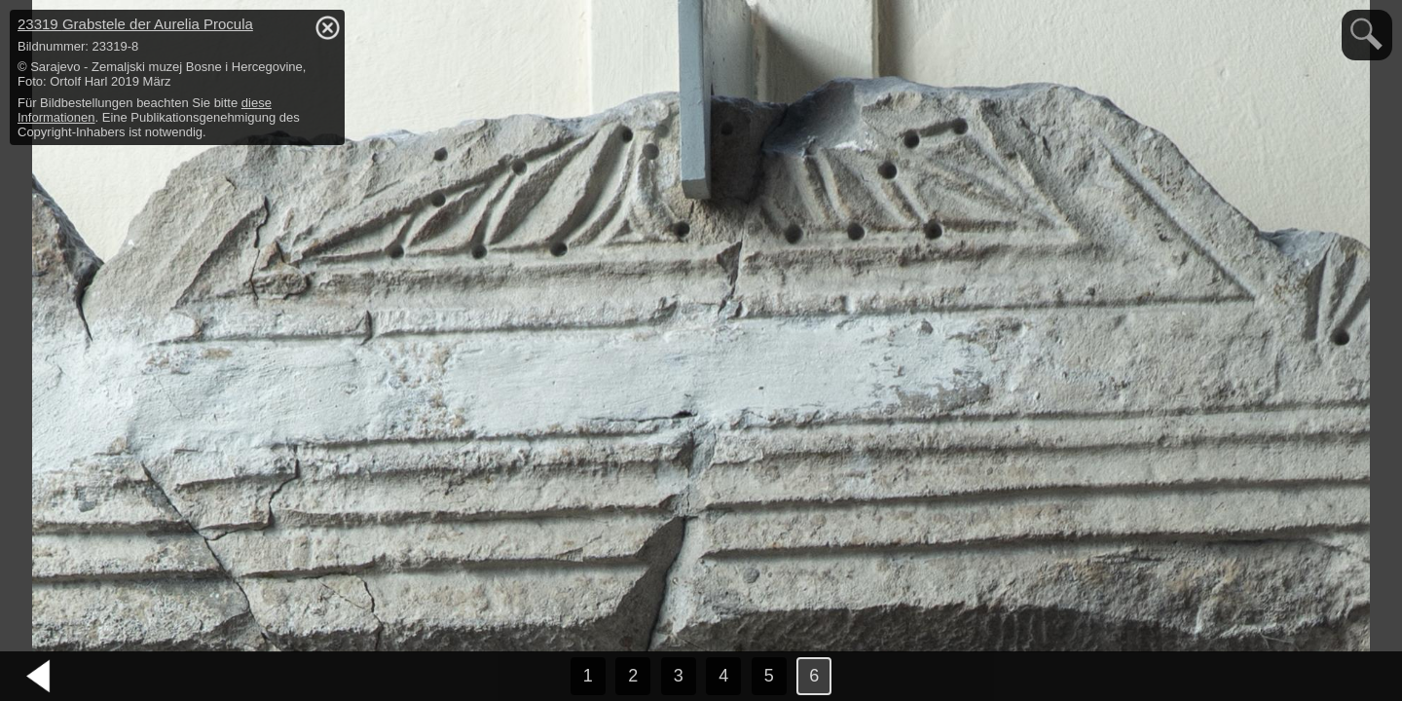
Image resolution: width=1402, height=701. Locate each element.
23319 (135, 24)
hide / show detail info (327, 27)
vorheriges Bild (39, 676)
